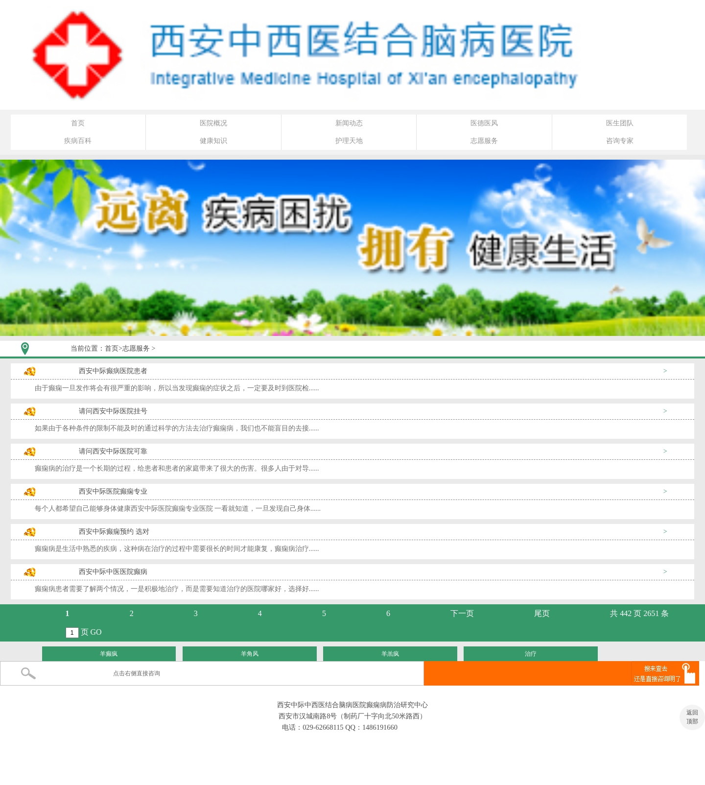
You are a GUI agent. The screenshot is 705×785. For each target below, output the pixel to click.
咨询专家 (620, 140)
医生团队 (620, 123)
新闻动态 (349, 123)
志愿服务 (484, 140)
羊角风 (249, 653)
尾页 (542, 613)
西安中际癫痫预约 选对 (114, 531)
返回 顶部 (692, 717)
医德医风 (484, 123)
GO (96, 632)
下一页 (462, 613)
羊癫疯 (109, 653)
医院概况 (213, 123)
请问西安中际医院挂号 (113, 411)
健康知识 (213, 140)
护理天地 (349, 140)
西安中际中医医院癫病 (113, 571)
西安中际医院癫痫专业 (113, 491)
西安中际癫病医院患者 (113, 371)
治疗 (531, 653)
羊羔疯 (390, 653)
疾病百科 (78, 140)
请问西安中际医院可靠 (113, 451)
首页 (78, 123)
